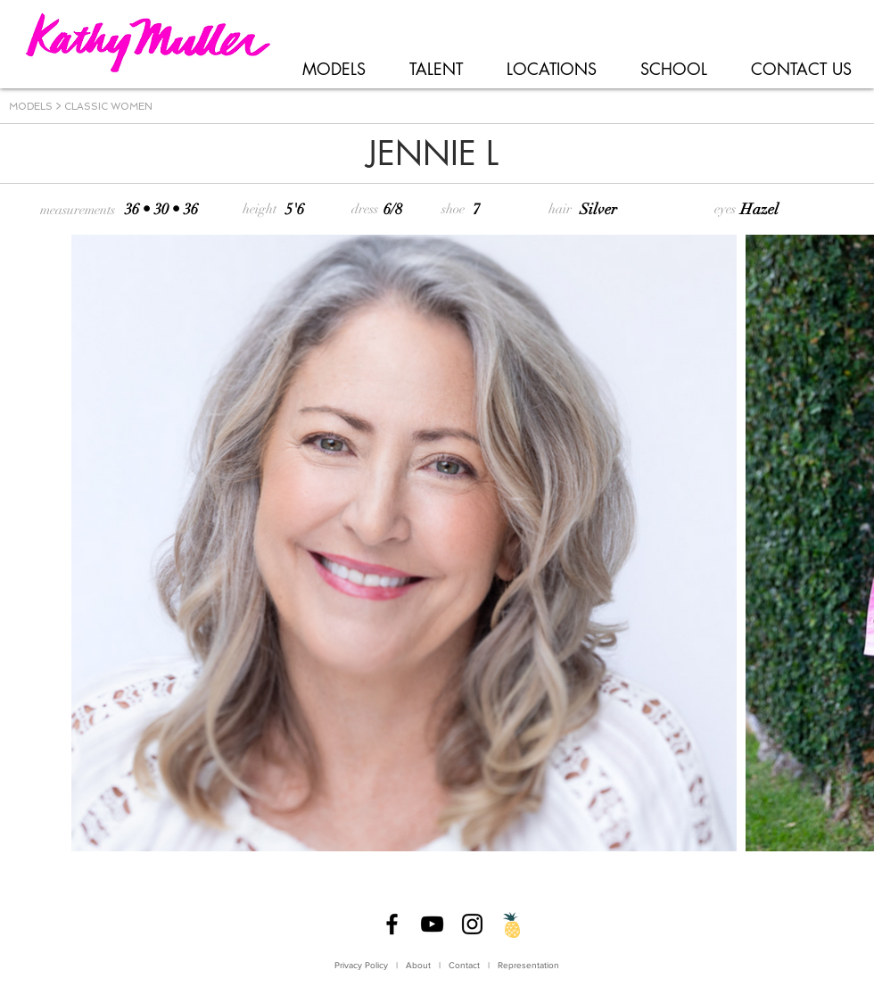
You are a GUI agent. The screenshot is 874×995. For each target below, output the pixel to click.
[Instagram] (472, 924)
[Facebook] (392, 924)
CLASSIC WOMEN (108, 106)
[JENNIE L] (432, 154)
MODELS (31, 106)
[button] (333, 69)
